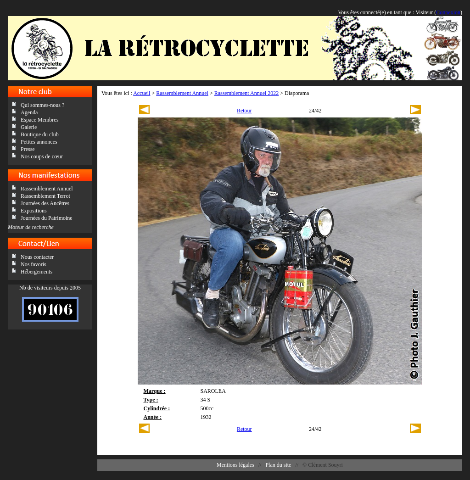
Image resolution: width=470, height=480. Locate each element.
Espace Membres (39, 120)
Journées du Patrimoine (47, 218)
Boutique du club (40, 134)
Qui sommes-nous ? (42, 105)
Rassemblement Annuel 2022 (246, 93)
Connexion (448, 12)
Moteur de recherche (31, 227)
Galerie (29, 127)
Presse (28, 149)
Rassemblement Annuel (47, 188)
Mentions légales (235, 465)
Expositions (34, 210)
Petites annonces (39, 142)
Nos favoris (33, 264)
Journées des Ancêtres (45, 203)
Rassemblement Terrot (45, 196)
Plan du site (278, 465)
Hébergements (36, 271)
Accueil (141, 93)
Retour (244, 110)
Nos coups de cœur (42, 156)
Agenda (29, 112)
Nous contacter (37, 257)
